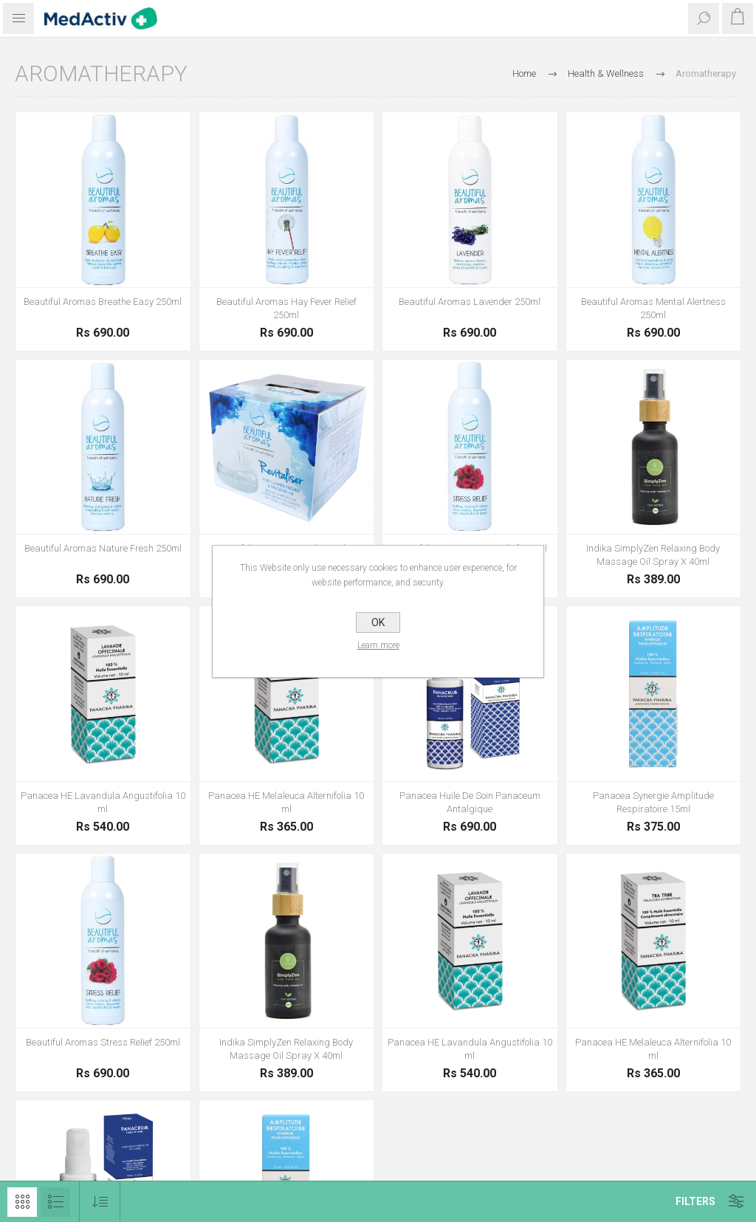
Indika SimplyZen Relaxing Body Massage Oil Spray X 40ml (653, 555)
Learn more (378, 645)
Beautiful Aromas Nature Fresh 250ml (103, 548)
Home (524, 73)
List (55, 1202)
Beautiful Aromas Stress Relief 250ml (103, 1042)
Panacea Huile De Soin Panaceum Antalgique (469, 802)
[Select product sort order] (100, 1201)
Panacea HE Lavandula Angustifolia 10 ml (103, 802)
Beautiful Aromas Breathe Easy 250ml (103, 301)
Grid (22, 1202)
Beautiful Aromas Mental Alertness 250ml (653, 308)
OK (378, 622)
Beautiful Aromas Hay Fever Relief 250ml (286, 308)
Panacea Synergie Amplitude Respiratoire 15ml (653, 802)
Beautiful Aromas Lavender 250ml (469, 301)
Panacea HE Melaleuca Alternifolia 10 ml (286, 802)
